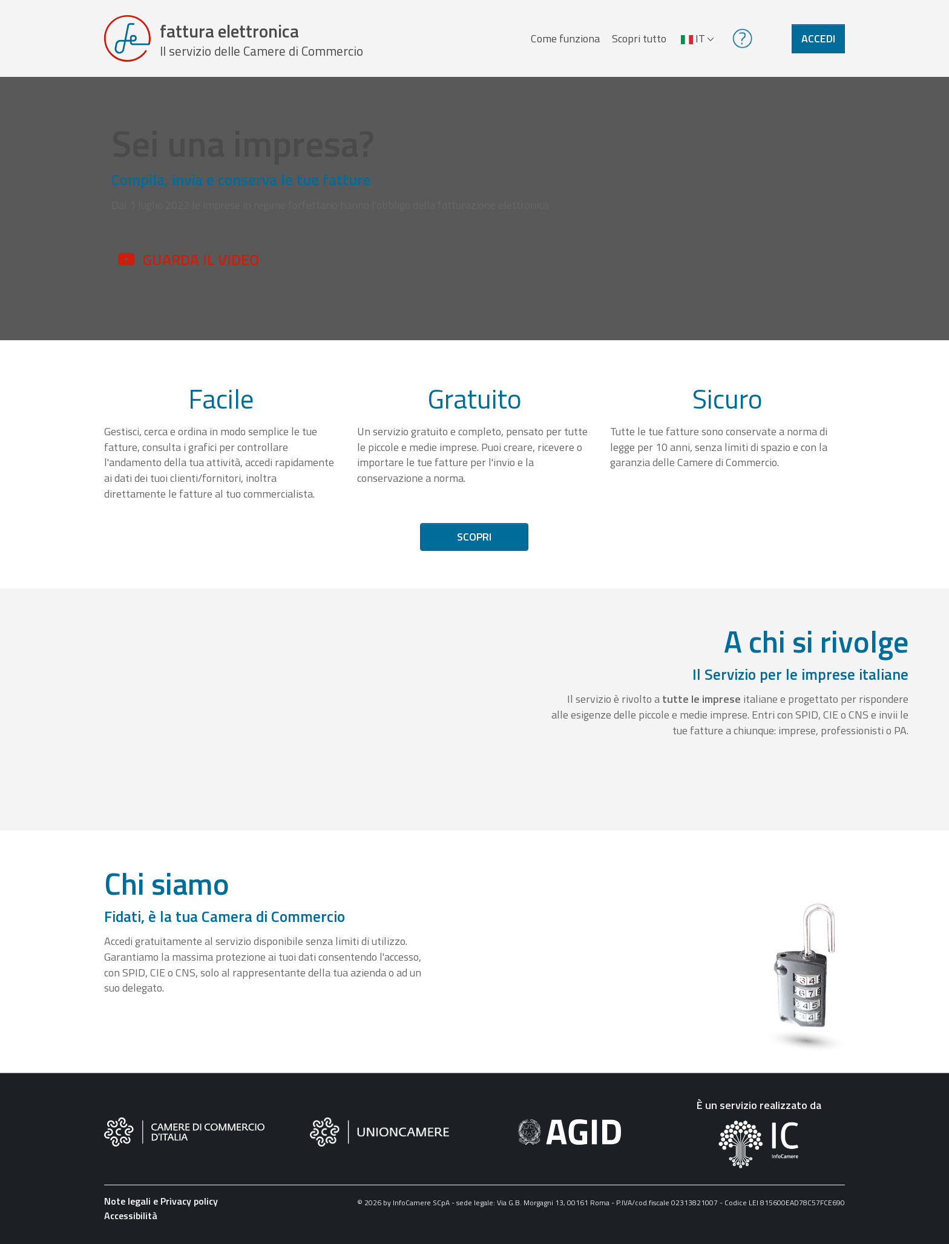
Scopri (474, 537)
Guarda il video (201, 259)
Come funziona (565, 38)
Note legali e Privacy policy (161, 1201)
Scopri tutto (639, 38)
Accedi (818, 38)
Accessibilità (130, 1216)
